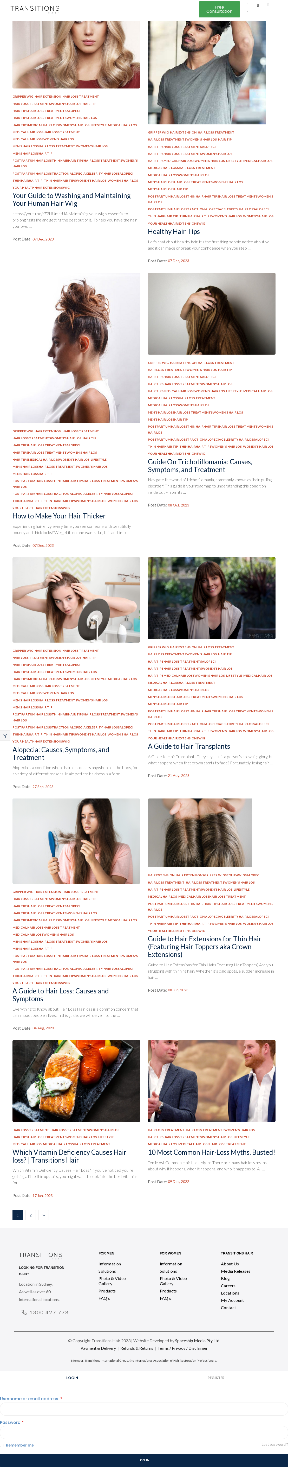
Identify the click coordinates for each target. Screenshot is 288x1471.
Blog (225, 1278)
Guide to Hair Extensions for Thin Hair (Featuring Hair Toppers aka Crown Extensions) (204, 947)
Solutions (107, 1271)
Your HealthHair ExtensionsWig (41, 187)
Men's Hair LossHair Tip (32, 153)
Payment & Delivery (98, 1348)
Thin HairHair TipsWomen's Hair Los (75, 180)
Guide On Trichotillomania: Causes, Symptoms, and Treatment (200, 466)
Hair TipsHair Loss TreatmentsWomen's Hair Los (54, 118)
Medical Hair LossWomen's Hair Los (43, 139)
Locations (230, 1292)
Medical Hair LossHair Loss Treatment (46, 132)
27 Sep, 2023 (43, 787)
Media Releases (236, 1271)
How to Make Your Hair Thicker (59, 516)
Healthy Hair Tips (174, 231)
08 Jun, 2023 (178, 990)
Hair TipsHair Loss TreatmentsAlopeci (46, 111)
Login (72, 1377)
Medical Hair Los (122, 125)
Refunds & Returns (136, 1348)
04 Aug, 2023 (43, 1028)
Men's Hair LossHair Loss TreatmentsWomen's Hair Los (60, 146)
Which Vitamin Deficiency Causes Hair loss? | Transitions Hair (69, 1156)
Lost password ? (275, 1444)
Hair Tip (89, 104)
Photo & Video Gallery (112, 1281)
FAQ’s (104, 1298)
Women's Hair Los (123, 180)
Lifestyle (99, 125)
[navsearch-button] (258, 6)
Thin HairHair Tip (27, 180)
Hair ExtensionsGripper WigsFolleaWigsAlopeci (218, 875)
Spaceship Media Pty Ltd (197, 1340)
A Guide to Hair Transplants (189, 746)
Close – (5, 735)
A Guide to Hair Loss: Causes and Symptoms (60, 995)
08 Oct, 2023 (178, 505)
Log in (144, 1460)
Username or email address (31, 1399)
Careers (228, 1285)
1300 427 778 (49, 1312)
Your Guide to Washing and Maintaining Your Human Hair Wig (71, 199)
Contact (228, 1307)
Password (12, 1422)
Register (216, 1377)
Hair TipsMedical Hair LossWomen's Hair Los (50, 125)
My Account (232, 1300)
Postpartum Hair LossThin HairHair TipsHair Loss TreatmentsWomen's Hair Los (75, 163)
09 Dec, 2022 (178, 1181)
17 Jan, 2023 (42, 1195)
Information (110, 1263)
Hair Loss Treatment (80, 96)
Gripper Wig (22, 96)
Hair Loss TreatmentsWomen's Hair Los (46, 104)
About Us (230, 1263)
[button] (219, 9)
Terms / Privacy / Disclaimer (183, 1348)
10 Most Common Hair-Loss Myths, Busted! (211, 1152)
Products (107, 1290)
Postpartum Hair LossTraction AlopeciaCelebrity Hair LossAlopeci (72, 173)
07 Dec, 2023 (43, 239)
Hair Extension (48, 96)
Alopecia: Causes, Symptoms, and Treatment (60, 753)
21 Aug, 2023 (178, 775)
